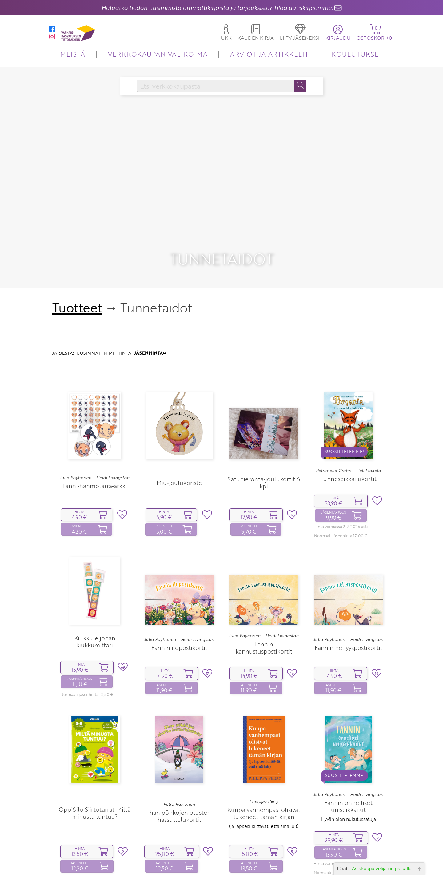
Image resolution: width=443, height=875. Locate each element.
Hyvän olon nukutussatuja (348, 771)
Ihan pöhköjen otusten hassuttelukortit (179, 768)
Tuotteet (77, 259)
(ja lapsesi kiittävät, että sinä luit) (263, 778)
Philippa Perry (263, 753)
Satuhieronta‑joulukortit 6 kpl (264, 435)
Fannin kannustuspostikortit (264, 600)
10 (253, 861)
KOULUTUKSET (357, 54)
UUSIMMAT (89, 305)
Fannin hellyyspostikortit (348, 599)
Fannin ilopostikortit (179, 599)
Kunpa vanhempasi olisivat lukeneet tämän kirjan (263, 765)
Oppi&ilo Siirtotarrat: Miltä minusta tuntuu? (95, 765)
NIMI (109, 305)
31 (275, 861)
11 (263, 861)
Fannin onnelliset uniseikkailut (348, 758)
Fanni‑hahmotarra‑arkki (94, 438)
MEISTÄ (72, 54)
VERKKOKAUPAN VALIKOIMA (158, 54)
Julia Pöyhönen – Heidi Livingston (95, 430)
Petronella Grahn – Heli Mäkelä (348, 423)
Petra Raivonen (179, 756)
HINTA (124, 305)
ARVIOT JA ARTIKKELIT (269, 54)
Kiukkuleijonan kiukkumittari (94, 594)
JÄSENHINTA (150, 305)
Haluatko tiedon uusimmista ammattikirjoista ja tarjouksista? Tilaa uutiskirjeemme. (217, 7)
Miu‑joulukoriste (179, 434)
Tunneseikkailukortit (349, 431)
